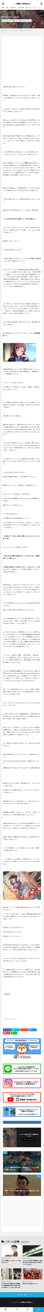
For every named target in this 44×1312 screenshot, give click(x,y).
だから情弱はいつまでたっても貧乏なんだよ (11, 1261)
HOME (5, 30)
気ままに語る (26, 20)
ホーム (5, 1309)
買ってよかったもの (31, 7)
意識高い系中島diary (27, 1302)
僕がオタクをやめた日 (26, 30)
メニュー (27, 1309)
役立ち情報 (21, 7)
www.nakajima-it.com (9, 1019)
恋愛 (2, 7)
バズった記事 (18, 20)
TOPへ (38, 1309)
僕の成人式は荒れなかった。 (31, 1283)
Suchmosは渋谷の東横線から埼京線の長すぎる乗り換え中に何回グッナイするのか (32, 1262)
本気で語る (13, 7)
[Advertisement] (22, 64)
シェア (16, 1309)
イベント (40, 7)
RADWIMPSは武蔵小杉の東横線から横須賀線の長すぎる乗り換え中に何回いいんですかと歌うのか (11, 1285)
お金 (7, 7)
